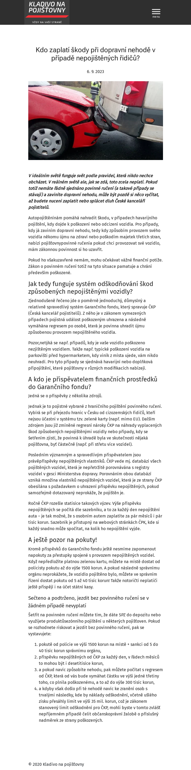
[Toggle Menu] (156, 11)
